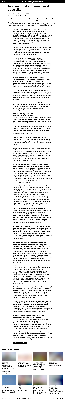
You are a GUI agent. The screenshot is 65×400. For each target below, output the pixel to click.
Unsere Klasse (22, 343)
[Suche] (5, 1)
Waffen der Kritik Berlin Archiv (20, 13)
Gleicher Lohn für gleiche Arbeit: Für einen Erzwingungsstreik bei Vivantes (39, 390)
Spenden (9, 398)
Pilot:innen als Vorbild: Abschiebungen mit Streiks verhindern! (8, 389)
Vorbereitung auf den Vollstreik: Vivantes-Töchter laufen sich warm (39, 367)
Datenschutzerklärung (25, 398)
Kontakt (4, 398)
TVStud (15, 343)
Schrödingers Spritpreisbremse (55, 364)
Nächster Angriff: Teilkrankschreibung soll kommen (24, 365)
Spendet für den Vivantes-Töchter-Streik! (23, 388)
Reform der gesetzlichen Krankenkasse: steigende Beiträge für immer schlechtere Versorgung (8, 368)
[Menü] (2, 1)
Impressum (15, 398)
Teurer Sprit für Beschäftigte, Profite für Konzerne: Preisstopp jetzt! (56, 391)
